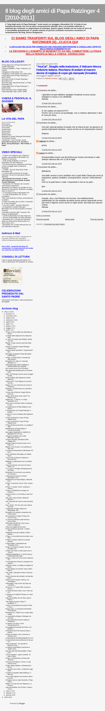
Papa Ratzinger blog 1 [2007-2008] (14, 91)
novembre (9, 316)
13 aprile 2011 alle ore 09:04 (52, 103)
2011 (6, 312)
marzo (8, 691)
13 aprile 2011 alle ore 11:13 (52, 211)
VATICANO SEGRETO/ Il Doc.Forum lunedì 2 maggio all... (17, 524)
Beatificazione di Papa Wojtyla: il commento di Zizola (15, 429)
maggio (8, 328)
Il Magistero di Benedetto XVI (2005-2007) (17, 74)
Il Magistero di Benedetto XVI (12, 72)
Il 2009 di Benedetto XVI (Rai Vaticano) (17, 216)
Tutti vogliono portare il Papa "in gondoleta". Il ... (15, 602)
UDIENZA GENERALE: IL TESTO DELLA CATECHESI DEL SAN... (18, 555)
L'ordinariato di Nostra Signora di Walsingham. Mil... (16, 509)
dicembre (9, 314)
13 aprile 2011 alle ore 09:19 (52, 119)
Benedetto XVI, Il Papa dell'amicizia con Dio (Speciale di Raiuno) (16, 225)
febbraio (9, 693)
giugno (8, 326)
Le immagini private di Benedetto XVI (16, 193)
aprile (8, 330)
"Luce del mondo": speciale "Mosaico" (15, 205)
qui (43, 76)
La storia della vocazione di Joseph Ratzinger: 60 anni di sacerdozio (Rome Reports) (16, 175)
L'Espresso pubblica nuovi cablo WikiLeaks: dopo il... (15, 436)
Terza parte (6, 127)
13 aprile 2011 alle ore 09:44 (52, 138)
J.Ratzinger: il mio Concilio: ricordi (14, 140)
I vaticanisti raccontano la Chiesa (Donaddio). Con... (16, 476)
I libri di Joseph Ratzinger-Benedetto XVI (16, 260)
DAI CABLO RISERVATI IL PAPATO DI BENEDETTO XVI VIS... (17, 433)
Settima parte (6, 134)
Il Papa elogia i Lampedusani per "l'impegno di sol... (16, 544)
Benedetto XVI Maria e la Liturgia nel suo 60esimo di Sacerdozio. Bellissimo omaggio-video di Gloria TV (17, 189)
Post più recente (42, 219)
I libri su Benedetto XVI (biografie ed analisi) (17, 262)
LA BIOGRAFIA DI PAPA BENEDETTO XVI (19, 638)
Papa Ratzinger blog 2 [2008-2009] (14, 90)
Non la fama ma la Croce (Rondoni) (16, 368)
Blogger (22, 703)
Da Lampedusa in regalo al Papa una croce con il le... (17, 516)
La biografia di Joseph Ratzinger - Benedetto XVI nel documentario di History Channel (17, 208)
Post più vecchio (96, 219)
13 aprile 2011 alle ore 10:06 (52, 163)
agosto (8, 322)
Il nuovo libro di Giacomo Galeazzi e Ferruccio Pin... (17, 458)
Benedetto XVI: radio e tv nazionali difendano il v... (16, 362)
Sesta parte (6, 133)
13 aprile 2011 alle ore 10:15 (52, 191)
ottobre (8, 318)
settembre (9, 320)
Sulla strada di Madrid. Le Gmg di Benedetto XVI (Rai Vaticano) (14, 161)
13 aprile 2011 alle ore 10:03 (52, 150)
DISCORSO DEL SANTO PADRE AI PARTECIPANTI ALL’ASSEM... (17, 365)
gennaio (9, 695)
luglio (8, 324)
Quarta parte (6, 129)
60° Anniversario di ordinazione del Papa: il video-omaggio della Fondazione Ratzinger (17, 166)
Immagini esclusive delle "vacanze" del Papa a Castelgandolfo (16, 213)
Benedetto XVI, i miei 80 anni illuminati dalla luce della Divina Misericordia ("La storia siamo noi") (16, 221)
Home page (69, 219)
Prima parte (6, 124)
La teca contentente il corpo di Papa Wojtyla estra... (17, 418)
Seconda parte (7, 126)
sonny (42, 153)
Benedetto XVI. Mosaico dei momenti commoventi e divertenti (15, 184)
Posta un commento (43, 215)
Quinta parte (6, 131)
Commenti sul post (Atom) (54, 224)
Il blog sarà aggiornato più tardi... (16, 527)
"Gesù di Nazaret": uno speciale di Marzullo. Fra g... (16, 644)
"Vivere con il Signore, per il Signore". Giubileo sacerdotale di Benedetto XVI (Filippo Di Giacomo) (15, 157)
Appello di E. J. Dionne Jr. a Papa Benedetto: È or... (16, 400)
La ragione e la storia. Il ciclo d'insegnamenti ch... (14, 624)
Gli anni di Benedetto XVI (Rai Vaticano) (17, 217)
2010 (6, 697)
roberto (42, 141)
